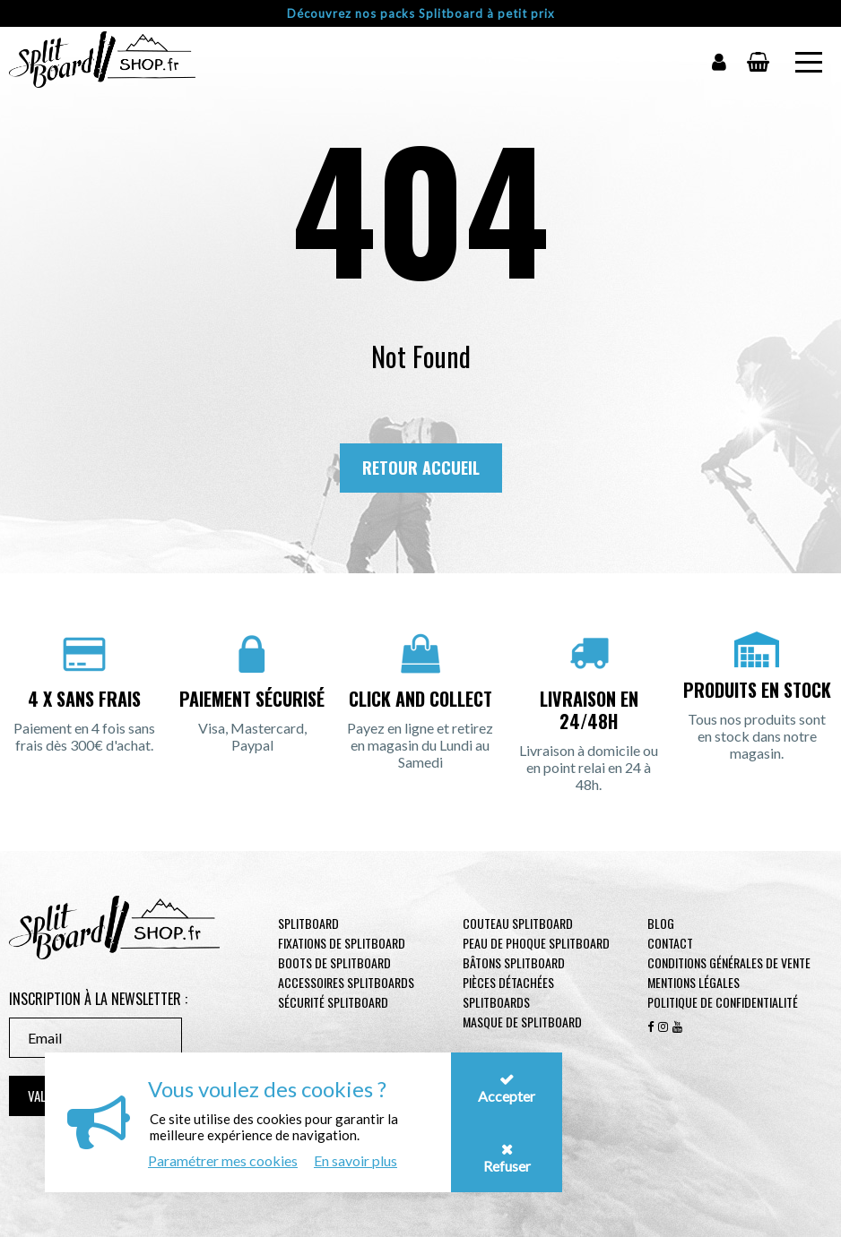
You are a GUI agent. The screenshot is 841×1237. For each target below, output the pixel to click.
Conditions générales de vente (729, 962)
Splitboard (308, 923)
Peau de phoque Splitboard (536, 942)
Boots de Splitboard (334, 962)
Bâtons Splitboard (514, 962)
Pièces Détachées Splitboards (508, 992)
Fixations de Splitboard (341, 942)
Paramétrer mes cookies (223, 1160)
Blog (660, 923)
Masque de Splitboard (522, 1021)
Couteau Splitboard (518, 923)
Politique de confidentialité (722, 1001)
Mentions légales (693, 982)
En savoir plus (355, 1160)
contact (670, 942)
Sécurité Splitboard (333, 1001)
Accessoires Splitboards (346, 982)
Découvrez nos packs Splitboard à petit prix (421, 13)
